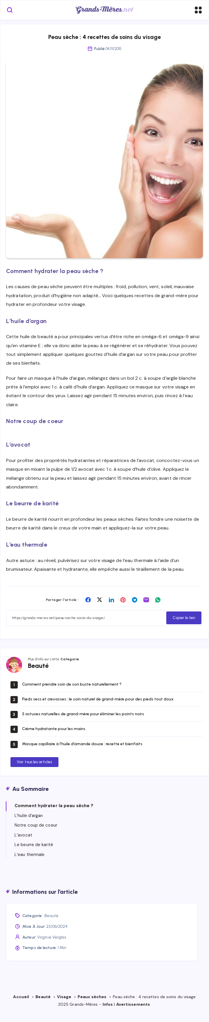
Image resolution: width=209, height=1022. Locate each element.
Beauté (51, 923)
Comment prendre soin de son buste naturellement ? (72, 691)
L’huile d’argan (29, 823)
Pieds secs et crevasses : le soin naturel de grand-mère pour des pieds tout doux (98, 706)
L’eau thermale (29, 862)
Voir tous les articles (34, 769)
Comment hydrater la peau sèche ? (54, 813)
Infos (108, 1012)
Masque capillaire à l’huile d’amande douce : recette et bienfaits (82, 751)
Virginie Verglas (51, 944)
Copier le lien (184, 625)
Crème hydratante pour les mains (53, 736)
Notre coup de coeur (36, 833)
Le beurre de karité (34, 852)
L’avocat (23, 843)
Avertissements (133, 1012)
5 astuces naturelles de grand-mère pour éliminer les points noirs (83, 721)
